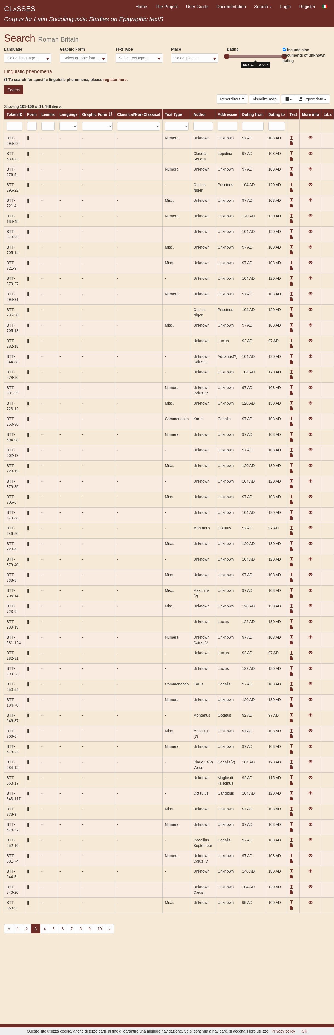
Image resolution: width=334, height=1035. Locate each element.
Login (285, 6)
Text (293, 114)
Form (32, 114)
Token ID (14, 114)
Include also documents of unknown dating (304, 55)
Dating (233, 49)
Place (176, 49)
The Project (167, 6)
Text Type (124, 49)
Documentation (231, 6)
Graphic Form (72, 49)
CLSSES (20, 9)
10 (99, 929)
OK (304, 1031)
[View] (310, 138)
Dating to (276, 114)
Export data (312, 99)
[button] (291, 138)
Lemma (48, 114)
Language (13, 49)
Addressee (227, 114)
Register (307, 6)
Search (263, 6)
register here (115, 79)
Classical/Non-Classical (138, 114)
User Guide (197, 6)
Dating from (253, 114)
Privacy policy (283, 1031)
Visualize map (265, 99)
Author (199, 114)
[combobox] (27, 58)
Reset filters (232, 99)
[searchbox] (27, 58)
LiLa (328, 114)
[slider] (226, 56)
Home (141, 6)
